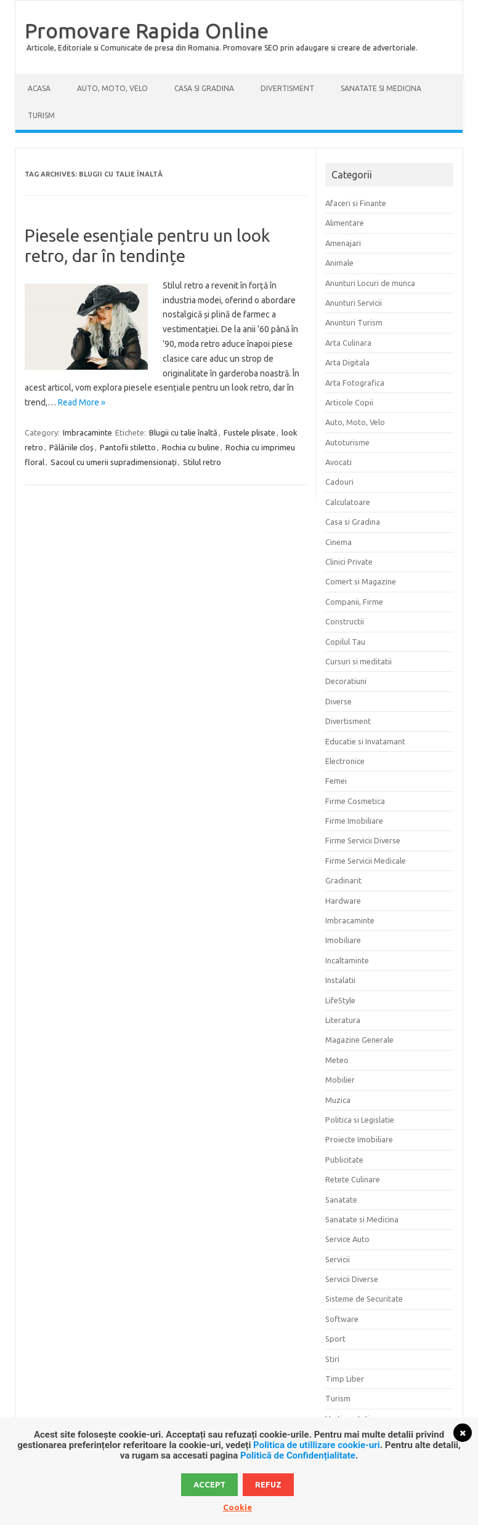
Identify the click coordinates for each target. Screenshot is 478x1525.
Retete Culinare (352, 1179)
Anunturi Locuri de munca (370, 283)
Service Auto (347, 1239)
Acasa (39, 88)
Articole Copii (349, 402)
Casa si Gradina (204, 88)
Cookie (237, 1507)
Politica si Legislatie (359, 1119)
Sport (335, 1338)
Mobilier (340, 1079)
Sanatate (341, 1199)
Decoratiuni (346, 681)
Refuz (268, 1484)
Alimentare (344, 222)
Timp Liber (344, 1378)
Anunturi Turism (354, 322)
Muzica (337, 1100)
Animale (339, 262)
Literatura (342, 1020)
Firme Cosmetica (355, 801)
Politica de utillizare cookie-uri (316, 1445)
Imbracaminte (87, 432)
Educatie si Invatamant (365, 741)
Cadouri (339, 481)
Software (341, 1319)
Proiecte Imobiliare (359, 1139)
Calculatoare (347, 502)
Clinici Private (349, 561)
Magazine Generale (359, 1039)
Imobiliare (343, 940)
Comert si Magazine (360, 581)
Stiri (332, 1359)
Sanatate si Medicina (381, 88)
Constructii (344, 621)
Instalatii (340, 980)
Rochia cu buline (190, 447)
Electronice (345, 761)
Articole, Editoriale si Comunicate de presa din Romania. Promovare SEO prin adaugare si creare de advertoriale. (222, 48)
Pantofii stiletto (128, 447)
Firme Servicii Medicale (365, 860)
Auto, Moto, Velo (112, 88)
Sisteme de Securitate (364, 1298)
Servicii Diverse (351, 1279)
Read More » (81, 402)
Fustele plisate (249, 432)
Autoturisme (347, 442)
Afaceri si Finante (355, 203)
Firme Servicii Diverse (362, 840)
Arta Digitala (347, 362)
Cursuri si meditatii (358, 661)
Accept (209, 1484)
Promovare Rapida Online (147, 30)
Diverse (338, 701)
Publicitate (344, 1159)
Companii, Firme (354, 601)
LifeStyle (340, 1000)
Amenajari (343, 243)
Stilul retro (202, 462)
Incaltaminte (347, 960)
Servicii (337, 1259)
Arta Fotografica (354, 382)
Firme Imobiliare (354, 820)
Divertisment (287, 88)
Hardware (343, 900)
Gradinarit (343, 880)
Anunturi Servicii (353, 302)
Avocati (338, 462)
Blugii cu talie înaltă (183, 432)
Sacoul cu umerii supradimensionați (114, 462)
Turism (41, 115)
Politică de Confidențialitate (297, 1455)
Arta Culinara (348, 342)
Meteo (337, 1060)
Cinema (338, 542)
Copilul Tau (345, 641)
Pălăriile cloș (71, 447)
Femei (336, 780)
